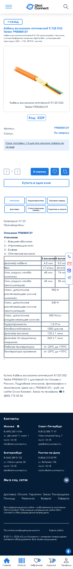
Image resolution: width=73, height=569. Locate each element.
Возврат (46, 498)
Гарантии (35, 494)
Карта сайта (56, 530)
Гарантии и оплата (57, 209)
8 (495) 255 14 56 (13, 431)
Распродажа (60, 494)
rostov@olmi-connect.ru (51, 470)
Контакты (11, 419)
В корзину (39, 171)
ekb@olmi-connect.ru (15, 470)
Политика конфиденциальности (22, 530)
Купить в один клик (36, 183)
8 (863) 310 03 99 (47, 457)
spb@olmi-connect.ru (49, 444)
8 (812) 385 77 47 (47, 431)
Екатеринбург (13, 452)
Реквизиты (28, 498)
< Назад (13, 21)
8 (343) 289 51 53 (13, 457)
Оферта (63, 498)
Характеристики (36, 200)
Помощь (9, 498)
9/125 (22, 221)
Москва (9, 426)
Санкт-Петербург (50, 426)
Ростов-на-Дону (49, 452)
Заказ (47, 494)
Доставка (14, 209)
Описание (14, 200)
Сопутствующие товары (36, 209)
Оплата (23, 494)
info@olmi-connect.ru (15, 444)
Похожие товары (57, 200)
